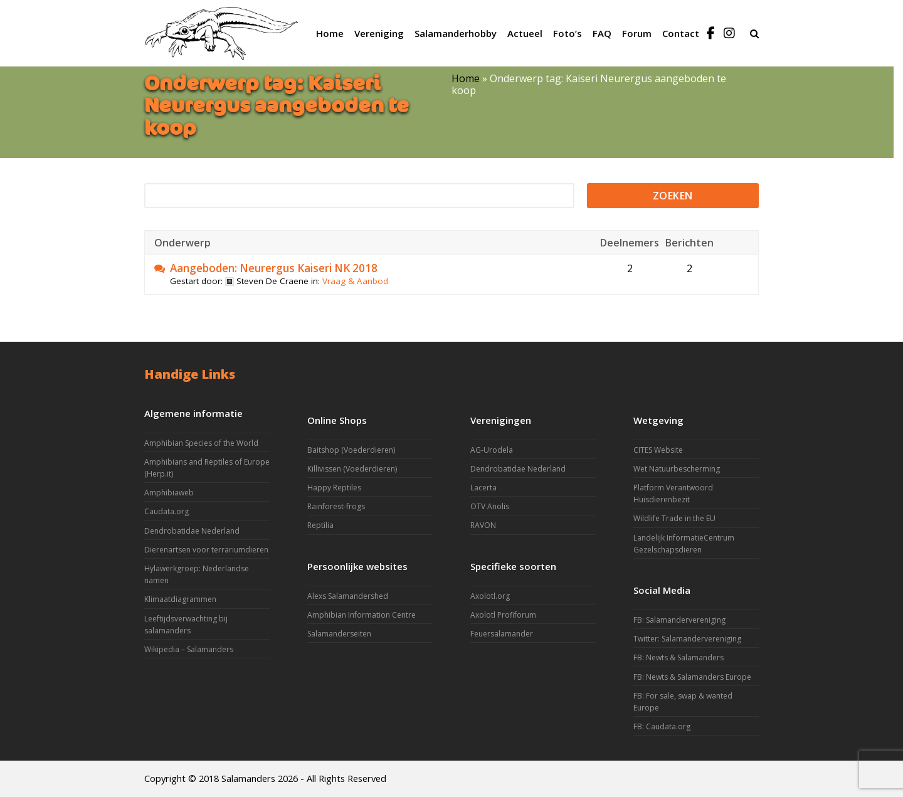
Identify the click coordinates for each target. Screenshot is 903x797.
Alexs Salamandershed (347, 596)
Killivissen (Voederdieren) (352, 468)
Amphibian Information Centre (361, 615)
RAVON (483, 525)
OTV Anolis (489, 506)
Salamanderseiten (339, 633)
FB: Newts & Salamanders (678, 657)
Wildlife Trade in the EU (674, 518)
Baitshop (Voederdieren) (351, 450)
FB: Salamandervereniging (679, 620)
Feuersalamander (501, 633)
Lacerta (483, 487)
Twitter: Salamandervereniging (687, 638)
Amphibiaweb (169, 492)
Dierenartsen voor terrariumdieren (206, 549)
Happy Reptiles (334, 487)
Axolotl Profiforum (503, 615)
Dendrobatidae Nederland (192, 530)
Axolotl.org (490, 596)
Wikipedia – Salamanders (188, 649)
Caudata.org (166, 511)
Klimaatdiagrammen (180, 599)
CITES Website (658, 450)
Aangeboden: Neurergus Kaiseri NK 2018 (274, 268)
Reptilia (320, 525)
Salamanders (248, 778)
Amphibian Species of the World (201, 443)
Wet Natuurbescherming (676, 468)
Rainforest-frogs (336, 506)
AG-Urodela (491, 450)
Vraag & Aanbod (355, 281)
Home (466, 78)
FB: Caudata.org (661, 726)
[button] (754, 33)
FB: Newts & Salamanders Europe (692, 677)
